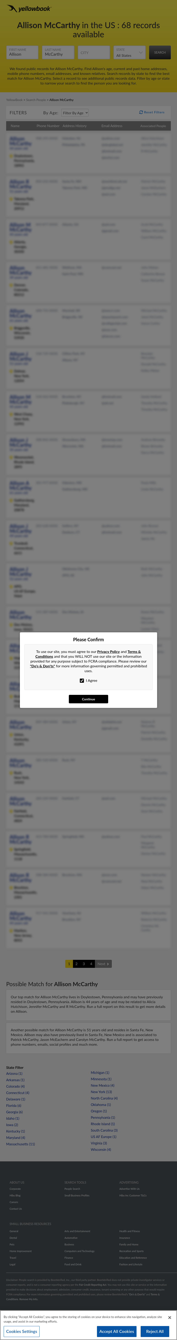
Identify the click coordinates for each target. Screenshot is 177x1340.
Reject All (155, 1331)
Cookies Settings (21, 1331)
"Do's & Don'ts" (42, 666)
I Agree (88, 680)
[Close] (170, 1318)
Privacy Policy (108, 651)
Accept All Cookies (116, 1331)
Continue (88, 699)
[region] (88, 1325)
